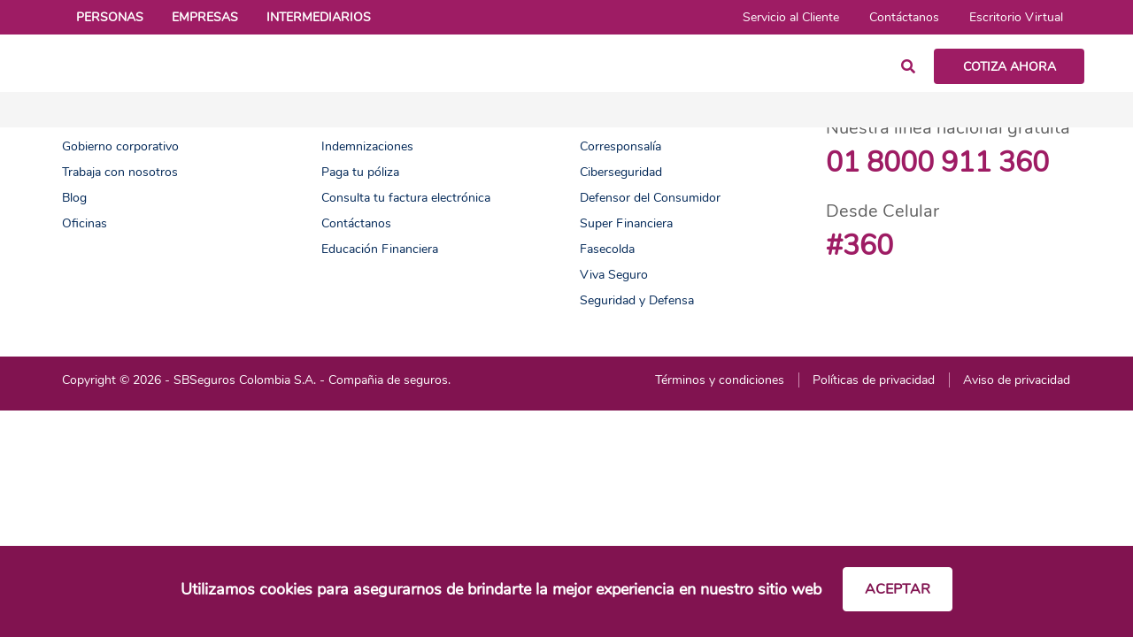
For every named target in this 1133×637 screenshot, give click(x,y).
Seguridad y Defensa (637, 300)
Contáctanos (356, 223)
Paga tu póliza (360, 172)
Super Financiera (626, 223)
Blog (74, 197)
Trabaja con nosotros (120, 172)
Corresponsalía (620, 146)
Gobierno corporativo (120, 146)
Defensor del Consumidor (650, 197)
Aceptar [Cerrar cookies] (897, 589)
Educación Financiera (379, 249)
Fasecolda (607, 249)
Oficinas (84, 223)
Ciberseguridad (621, 172)
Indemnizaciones (367, 146)
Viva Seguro (614, 274)
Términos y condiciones (719, 380)
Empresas (205, 17)
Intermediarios (318, 17)
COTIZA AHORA (1009, 66)
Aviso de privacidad (1016, 380)
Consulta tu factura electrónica (405, 197)
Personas (109, 17)
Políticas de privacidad (874, 380)
